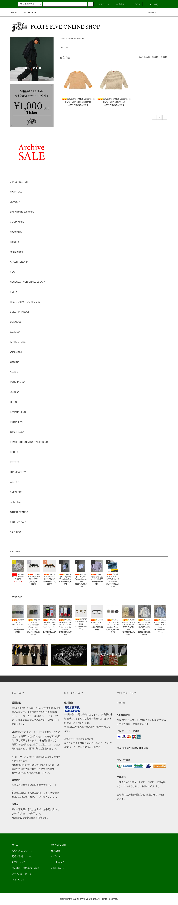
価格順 (154, 57)
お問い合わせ (58, 868)
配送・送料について (22, 856)
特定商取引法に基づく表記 (25, 868)
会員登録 (118, 4)
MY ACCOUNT (58, 844)
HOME (14, 12)
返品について (18, 862)
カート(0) (151, 4)
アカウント (102, 4)
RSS (14, 879)
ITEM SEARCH (27, 12)
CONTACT (149, 12)
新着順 (163, 57)
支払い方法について (22, 850)
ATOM (21, 879)
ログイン (134, 4)
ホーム (15, 844)
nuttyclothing (71, 38)
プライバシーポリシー (23, 874)
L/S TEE (81, 38)
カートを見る (58, 862)
